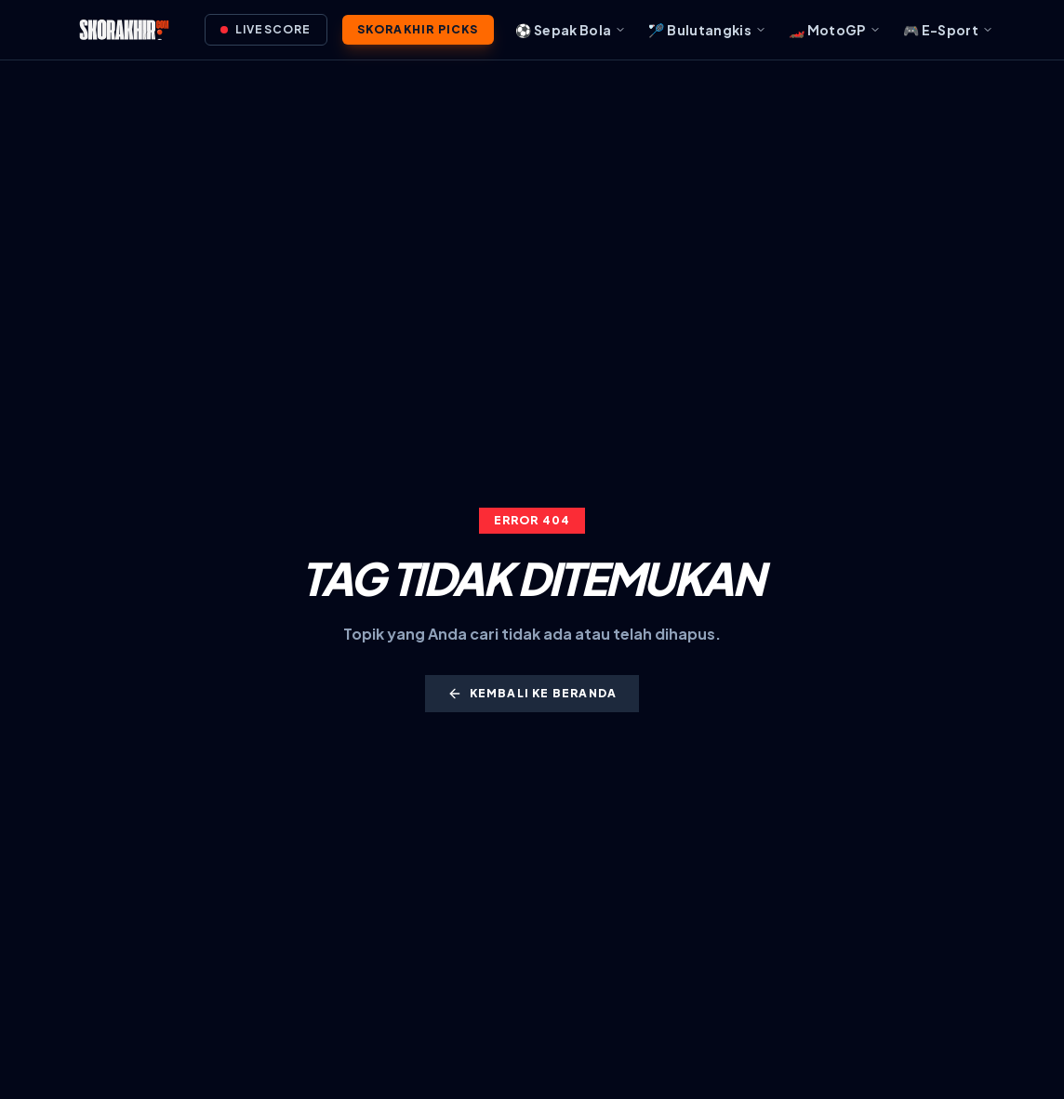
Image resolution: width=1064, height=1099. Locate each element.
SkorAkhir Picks (418, 29)
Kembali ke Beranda (532, 693)
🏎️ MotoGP (835, 29)
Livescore (266, 29)
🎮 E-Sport (948, 29)
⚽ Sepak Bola (570, 29)
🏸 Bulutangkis (707, 29)
